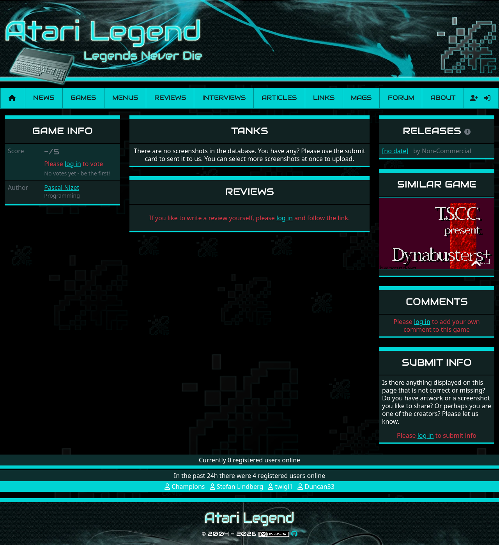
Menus (125, 98)
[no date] (395, 151)
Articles (279, 98)
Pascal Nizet (61, 187)
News (43, 98)
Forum (401, 98)
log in (73, 163)
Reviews (170, 98)
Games (83, 98)
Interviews (224, 98)
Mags (361, 98)
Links (323, 98)
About (443, 98)
